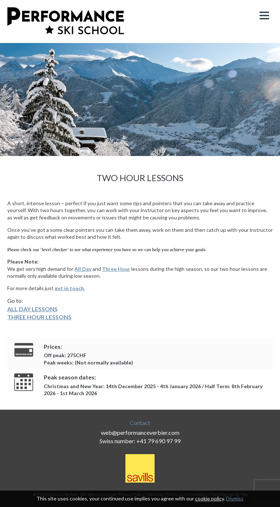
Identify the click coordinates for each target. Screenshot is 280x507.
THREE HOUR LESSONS (39, 316)
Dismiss (235, 498)
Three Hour (116, 269)
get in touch (69, 288)
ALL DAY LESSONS (32, 308)
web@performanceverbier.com (140, 432)
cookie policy (209, 498)
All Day (83, 269)
